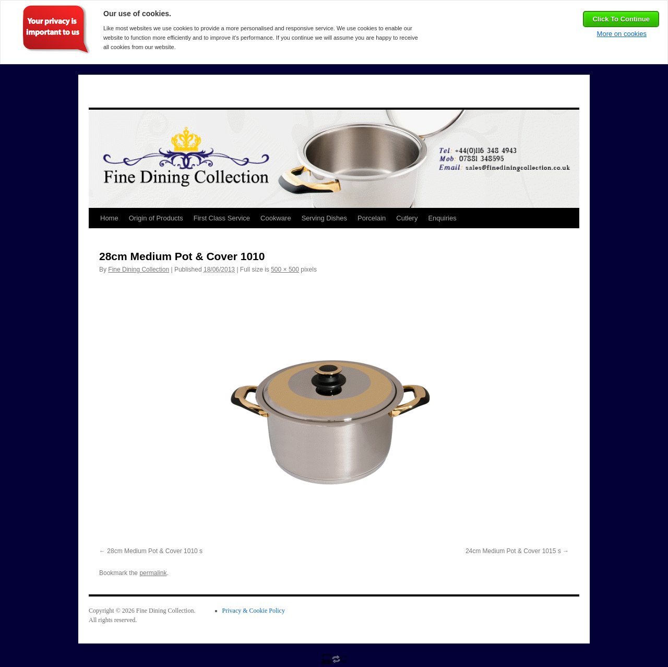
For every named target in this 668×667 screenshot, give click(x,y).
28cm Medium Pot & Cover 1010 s (154, 551)
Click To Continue (621, 19)
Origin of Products (156, 218)
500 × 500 (285, 269)
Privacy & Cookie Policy (253, 610)
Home (109, 218)
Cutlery (407, 218)
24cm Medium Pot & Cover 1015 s (513, 551)
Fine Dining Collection (138, 269)
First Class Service (222, 218)
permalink (152, 573)
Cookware (275, 218)
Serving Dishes (324, 218)
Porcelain (371, 218)
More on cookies (622, 34)
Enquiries (442, 218)
